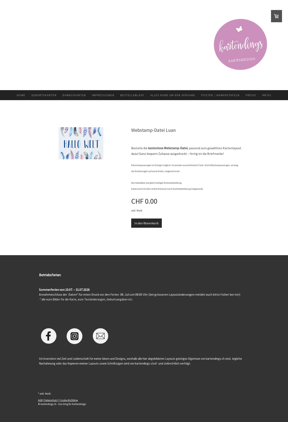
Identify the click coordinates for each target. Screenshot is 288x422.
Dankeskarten (74, 95)
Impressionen (103, 95)
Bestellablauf (132, 95)
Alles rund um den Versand (172, 95)
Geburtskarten (44, 95)
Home (21, 95)
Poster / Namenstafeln (220, 95)
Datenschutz (51, 400)
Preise (251, 95)
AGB (40, 400)
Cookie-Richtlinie (68, 400)
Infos (266, 95)
